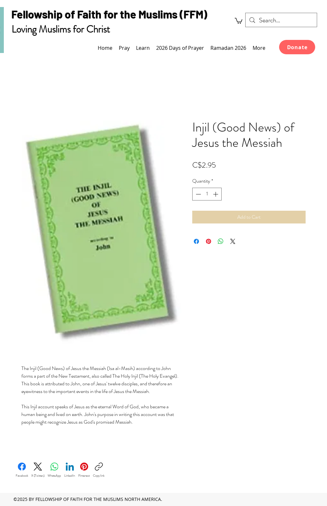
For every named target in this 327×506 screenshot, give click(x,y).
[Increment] (216, 194)
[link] (238, 20)
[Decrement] (197, 194)
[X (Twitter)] (37, 470)
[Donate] (297, 47)
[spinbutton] (207, 194)
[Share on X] (233, 241)
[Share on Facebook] (196, 241)
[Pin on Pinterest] (208, 241)
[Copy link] (98, 470)
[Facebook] (22, 470)
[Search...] (281, 20)
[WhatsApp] (54, 470)
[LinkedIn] (69, 470)
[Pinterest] (84, 470)
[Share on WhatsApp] (220, 241)
